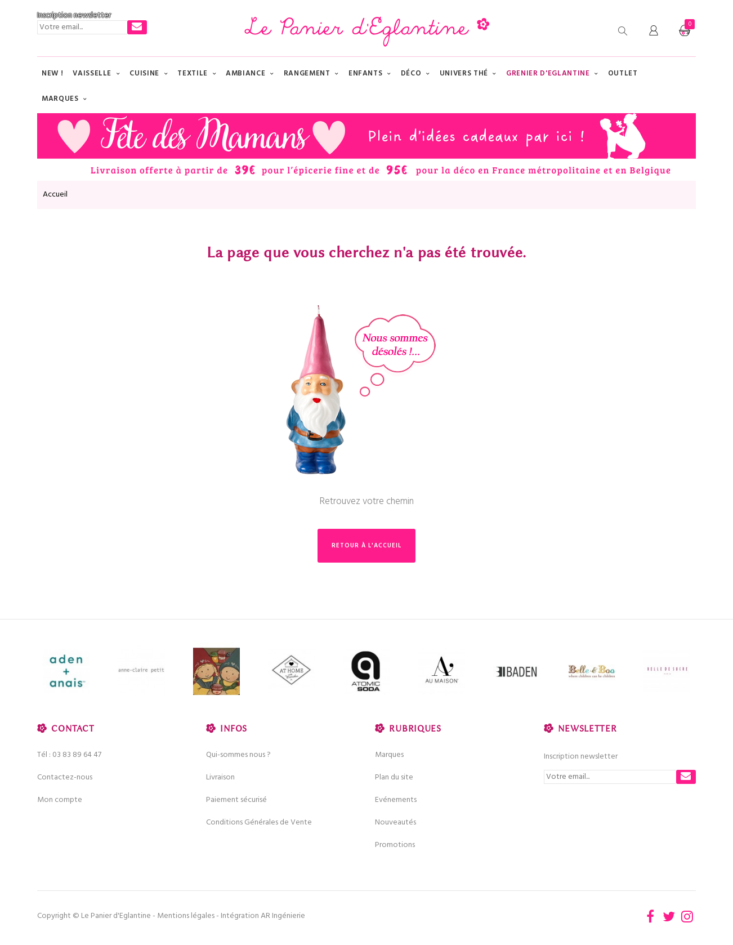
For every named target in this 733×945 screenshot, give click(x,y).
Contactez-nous (64, 777)
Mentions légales (185, 916)
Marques (389, 754)
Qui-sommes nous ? (238, 754)
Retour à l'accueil (366, 546)
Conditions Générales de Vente (259, 822)
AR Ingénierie (283, 916)
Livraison (220, 777)
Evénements (396, 800)
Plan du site (394, 777)
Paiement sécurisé (236, 800)
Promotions (395, 845)
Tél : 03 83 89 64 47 (69, 754)
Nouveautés (395, 822)
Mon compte (59, 800)
